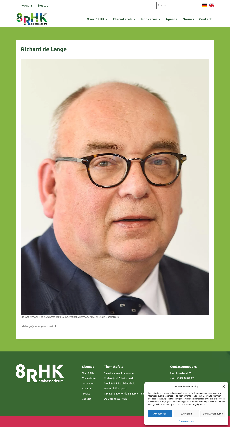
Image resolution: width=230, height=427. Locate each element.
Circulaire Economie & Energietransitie (126, 393)
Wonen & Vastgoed (115, 388)
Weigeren (186, 413)
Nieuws (188, 19)
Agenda (172, 19)
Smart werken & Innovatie (119, 373)
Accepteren (159, 413)
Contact (205, 19)
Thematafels (89, 378)
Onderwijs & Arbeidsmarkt (119, 378)
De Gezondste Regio (115, 398)
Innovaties (88, 383)
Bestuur (44, 5)
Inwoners (25, 5)
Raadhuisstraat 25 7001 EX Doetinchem (182, 375)
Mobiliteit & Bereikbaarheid (119, 383)
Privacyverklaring (186, 421)
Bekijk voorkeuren (213, 413)
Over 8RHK (88, 373)
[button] (223, 386)
